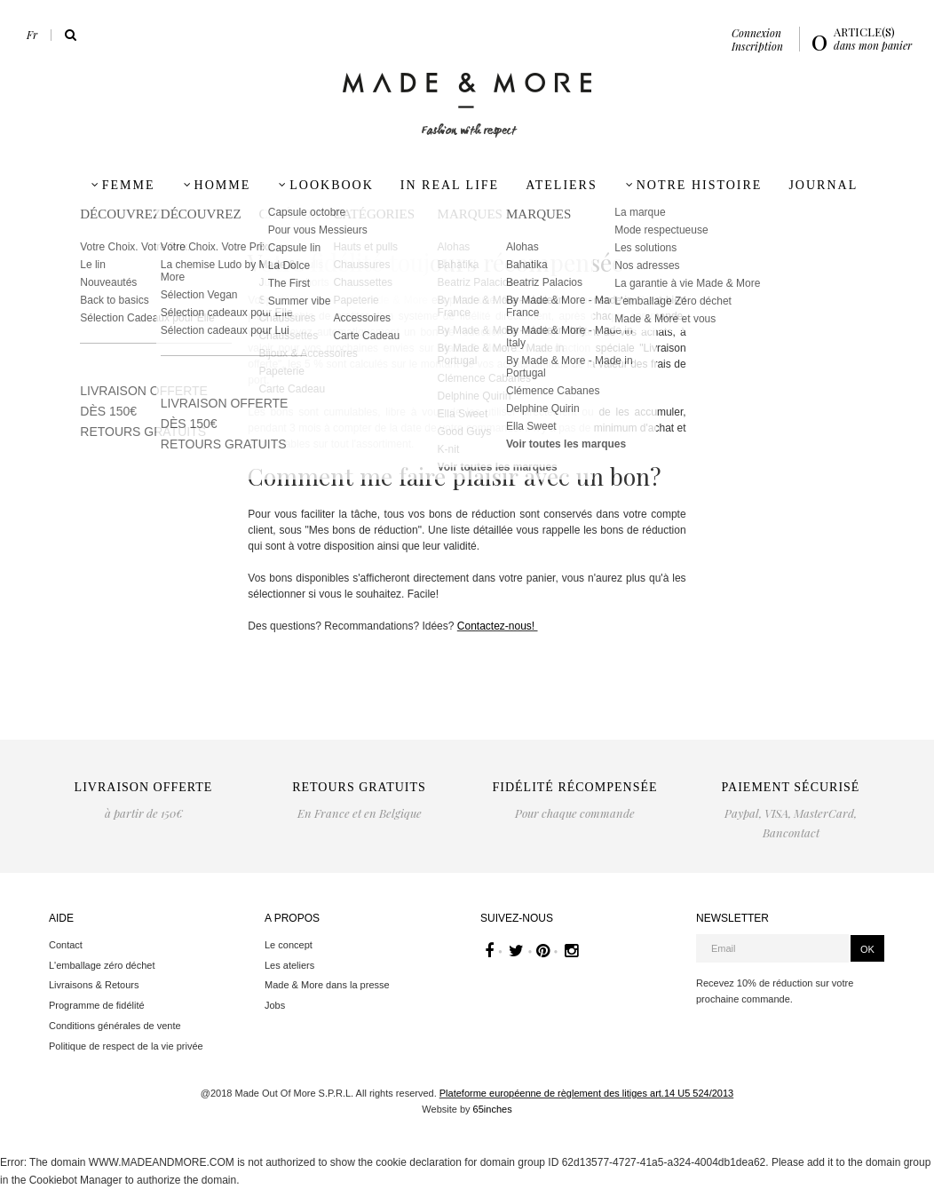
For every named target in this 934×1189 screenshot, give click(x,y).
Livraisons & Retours (94, 984)
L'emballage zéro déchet (102, 965)
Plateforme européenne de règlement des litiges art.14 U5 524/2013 (586, 1093)
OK (867, 949)
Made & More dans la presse (327, 984)
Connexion (756, 33)
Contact (66, 944)
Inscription (757, 46)
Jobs (275, 1005)
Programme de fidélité (97, 1005)
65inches (492, 1109)
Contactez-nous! (497, 626)
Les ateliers (289, 965)
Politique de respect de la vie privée (126, 1046)
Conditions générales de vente (115, 1025)
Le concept (289, 944)
